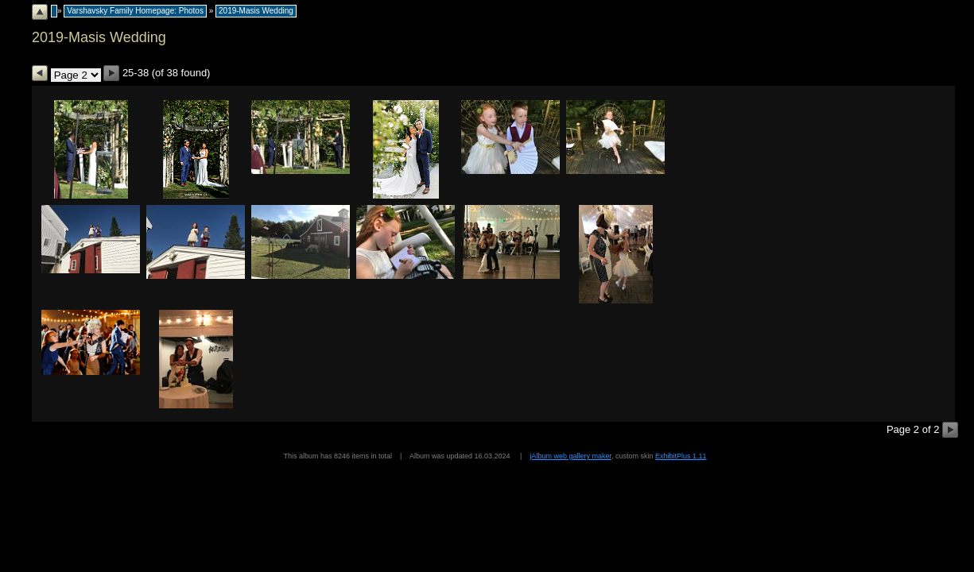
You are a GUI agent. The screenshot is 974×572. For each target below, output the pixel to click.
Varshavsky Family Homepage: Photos (135, 10)
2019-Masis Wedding (256, 10)
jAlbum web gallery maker (570, 456)
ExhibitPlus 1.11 (681, 456)
